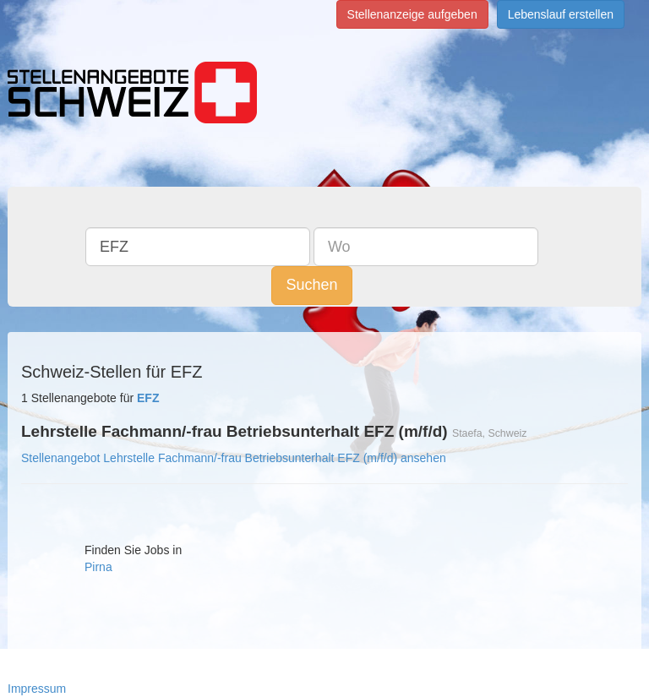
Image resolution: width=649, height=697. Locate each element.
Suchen (311, 284)
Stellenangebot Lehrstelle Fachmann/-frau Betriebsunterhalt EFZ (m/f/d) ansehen (233, 458)
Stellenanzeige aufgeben (412, 14)
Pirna (98, 567)
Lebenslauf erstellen (561, 14)
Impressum (37, 688)
